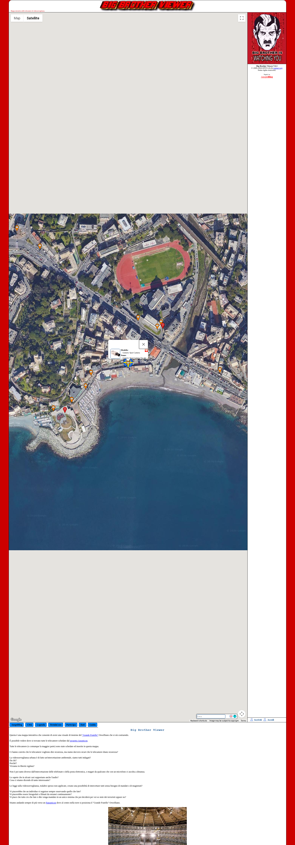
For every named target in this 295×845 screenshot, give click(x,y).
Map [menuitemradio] (17, 18)
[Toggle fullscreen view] (242, 18)
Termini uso (55, 724)
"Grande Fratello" (90, 735)
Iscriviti (258, 720)
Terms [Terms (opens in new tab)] (243, 721)
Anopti (267, 76)
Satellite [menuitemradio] (33, 18)
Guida (93, 724)
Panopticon (51, 802)
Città (29, 724)
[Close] (143, 350)
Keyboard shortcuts (198, 721)
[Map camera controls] (242, 714)
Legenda (41, 724)
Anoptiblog (16, 724)
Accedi (271, 720)
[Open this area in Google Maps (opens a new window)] (16, 719)
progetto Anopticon (78, 740)
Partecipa (71, 724)
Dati (83, 724)
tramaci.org (278, 68)
